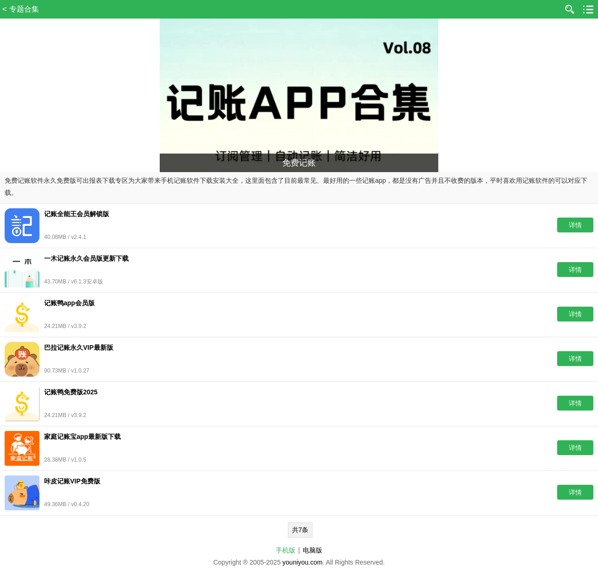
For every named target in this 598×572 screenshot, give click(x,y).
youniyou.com (302, 562)
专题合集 (24, 9)
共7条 (300, 529)
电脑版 (312, 550)
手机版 (285, 550)
